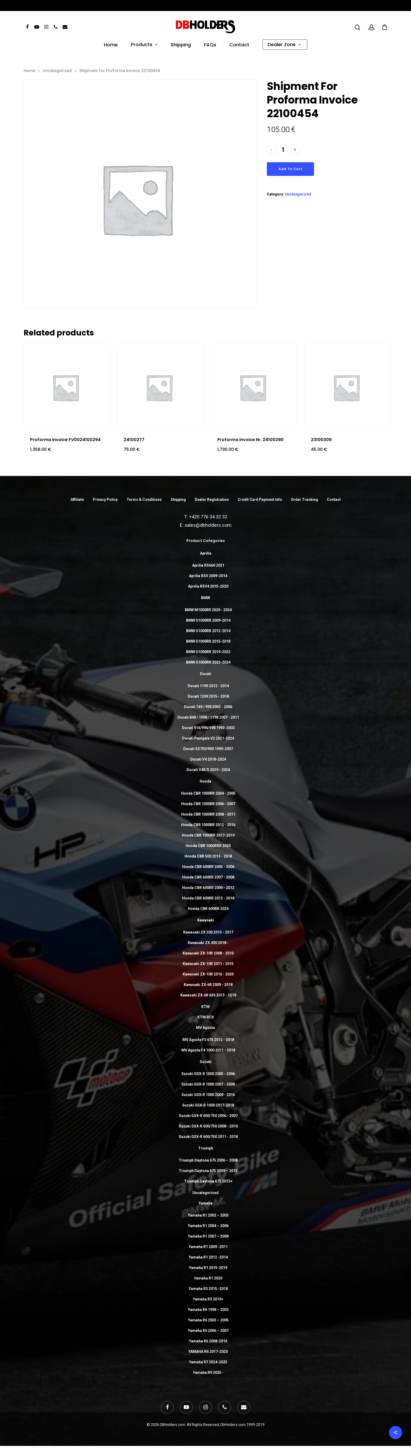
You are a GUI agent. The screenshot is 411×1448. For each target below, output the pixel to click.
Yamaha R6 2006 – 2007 (208, 1330)
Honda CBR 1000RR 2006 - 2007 (208, 804)
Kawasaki (205, 920)
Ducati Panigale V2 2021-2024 (208, 738)
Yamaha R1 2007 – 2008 (208, 1236)
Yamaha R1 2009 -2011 (208, 1247)
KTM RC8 (205, 1017)
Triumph (205, 1148)
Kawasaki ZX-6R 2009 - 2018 (208, 985)
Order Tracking (304, 499)
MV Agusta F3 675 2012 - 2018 (208, 1040)
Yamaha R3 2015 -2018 (208, 1289)
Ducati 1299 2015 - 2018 (208, 696)
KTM (205, 1007)
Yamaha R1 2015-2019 (208, 1268)
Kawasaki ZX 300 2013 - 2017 (208, 932)
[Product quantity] (283, 149)
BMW (205, 598)
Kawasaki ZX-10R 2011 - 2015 (208, 964)
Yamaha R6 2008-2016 (208, 1341)
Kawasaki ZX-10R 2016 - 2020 (208, 974)
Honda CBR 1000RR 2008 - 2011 (208, 814)
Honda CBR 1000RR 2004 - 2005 (208, 793)
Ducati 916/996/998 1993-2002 (208, 728)
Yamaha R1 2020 (208, 1278)
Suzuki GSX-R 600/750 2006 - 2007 (208, 1116)
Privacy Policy (105, 499)
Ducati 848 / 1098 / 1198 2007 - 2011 (208, 717)
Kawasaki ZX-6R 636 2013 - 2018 (208, 995)
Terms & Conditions (144, 499)
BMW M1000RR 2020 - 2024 (208, 610)
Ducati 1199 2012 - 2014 (208, 686)
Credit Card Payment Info (260, 499)
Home (111, 45)
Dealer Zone (284, 45)
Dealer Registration (212, 499)
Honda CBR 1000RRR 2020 (208, 846)
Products (144, 45)
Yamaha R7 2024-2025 (208, 1362)
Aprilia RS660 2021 (208, 565)
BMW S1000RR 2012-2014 (208, 631)
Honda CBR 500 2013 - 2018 (208, 856)
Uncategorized (57, 70)
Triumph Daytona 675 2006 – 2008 (208, 1160)
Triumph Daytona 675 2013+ (208, 1181)
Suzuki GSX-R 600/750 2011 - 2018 (208, 1137)
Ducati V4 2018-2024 (208, 759)
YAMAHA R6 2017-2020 (208, 1351)
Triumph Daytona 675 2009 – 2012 (208, 1171)
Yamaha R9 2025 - (208, 1372)
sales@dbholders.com (208, 525)
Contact (239, 45)
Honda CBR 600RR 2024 (208, 909)
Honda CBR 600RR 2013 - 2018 (208, 898)
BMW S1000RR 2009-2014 (208, 620)
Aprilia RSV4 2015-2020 (208, 586)
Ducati (205, 674)
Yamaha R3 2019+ (208, 1299)
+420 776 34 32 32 (208, 516)
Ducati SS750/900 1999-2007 (208, 749)
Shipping (181, 45)
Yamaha (206, 1203)
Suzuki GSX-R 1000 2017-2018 (208, 1105)
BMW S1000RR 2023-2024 (208, 662)
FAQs (210, 45)
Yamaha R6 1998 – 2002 (208, 1310)
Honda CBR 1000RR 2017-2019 (208, 835)
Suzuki (206, 1062)
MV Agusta (205, 1028)
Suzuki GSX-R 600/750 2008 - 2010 (208, 1126)
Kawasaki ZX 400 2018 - (208, 943)
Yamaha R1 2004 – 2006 (208, 1226)
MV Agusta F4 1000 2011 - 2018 (208, 1050)
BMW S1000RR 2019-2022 (208, 652)
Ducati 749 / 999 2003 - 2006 (208, 707)
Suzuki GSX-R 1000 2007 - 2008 (208, 1084)
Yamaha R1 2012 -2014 (208, 1257)
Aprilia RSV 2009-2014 (208, 576)
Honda (205, 781)
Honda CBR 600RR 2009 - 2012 (208, 888)
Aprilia (205, 553)
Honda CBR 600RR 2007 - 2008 (208, 877)
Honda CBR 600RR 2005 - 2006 (208, 867)
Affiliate (77, 499)
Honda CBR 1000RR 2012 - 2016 (208, 825)
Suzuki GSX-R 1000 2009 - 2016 (208, 1095)
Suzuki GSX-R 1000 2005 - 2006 (208, 1074)
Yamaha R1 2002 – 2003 (208, 1215)
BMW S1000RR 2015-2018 (208, 641)
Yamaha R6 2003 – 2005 (208, 1320)
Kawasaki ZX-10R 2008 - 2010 (208, 953)
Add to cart (290, 169)
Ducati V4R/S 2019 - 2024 (208, 770)
